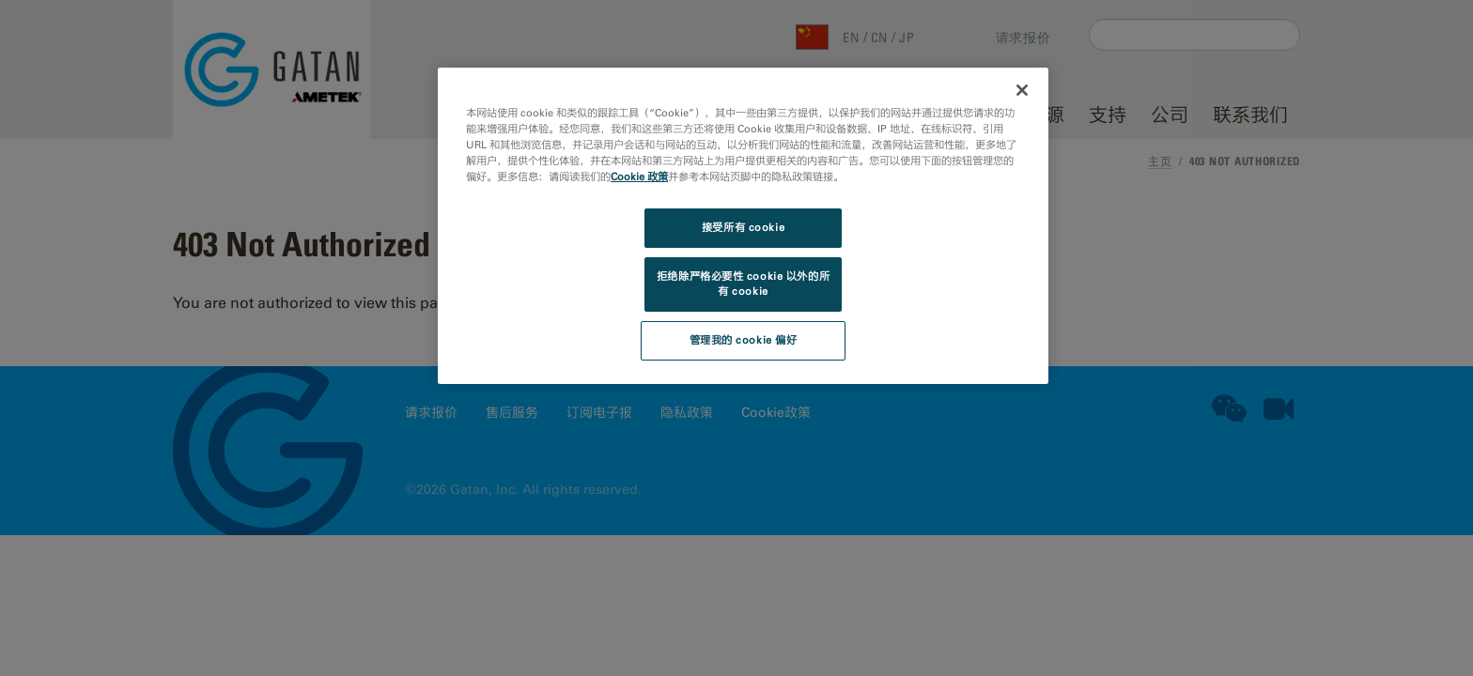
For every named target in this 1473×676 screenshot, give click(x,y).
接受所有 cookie (743, 227)
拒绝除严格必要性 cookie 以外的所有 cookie (743, 283)
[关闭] (1022, 90)
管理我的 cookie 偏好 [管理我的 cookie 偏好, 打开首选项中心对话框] (744, 339)
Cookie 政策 (639, 176)
